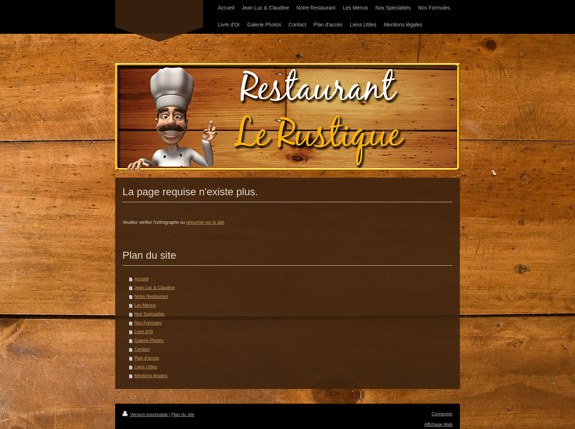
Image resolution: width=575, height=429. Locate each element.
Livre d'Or (143, 331)
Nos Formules (148, 323)
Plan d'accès (146, 358)
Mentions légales (150, 375)
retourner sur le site (205, 222)
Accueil (141, 278)
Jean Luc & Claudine (154, 287)
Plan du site (182, 414)
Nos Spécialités (149, 314)
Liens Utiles (145, 367)
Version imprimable (145, 414)
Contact (141, 349)
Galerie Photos (148, 340)
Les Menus (145, 305)
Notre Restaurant (151, 296)
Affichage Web (438, 424)
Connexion (442, 414)
